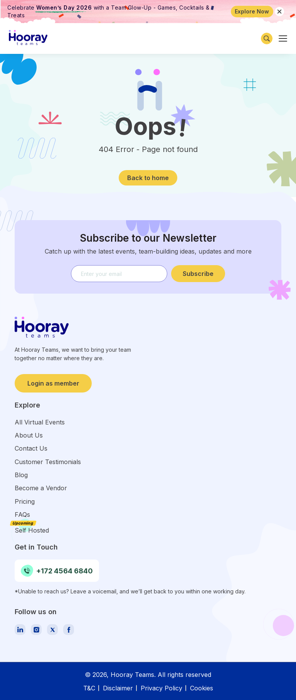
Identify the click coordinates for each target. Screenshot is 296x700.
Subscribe (198, 273)
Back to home (148, 178)
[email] (119, 273)
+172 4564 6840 (57, 571)
